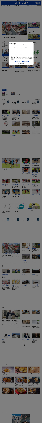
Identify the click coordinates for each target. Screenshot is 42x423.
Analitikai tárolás (14, 56)
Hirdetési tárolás (14, 43)
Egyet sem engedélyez (21, 63)
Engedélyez (18, 61)
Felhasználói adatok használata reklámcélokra (19, 47)
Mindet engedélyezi (25, 61)
